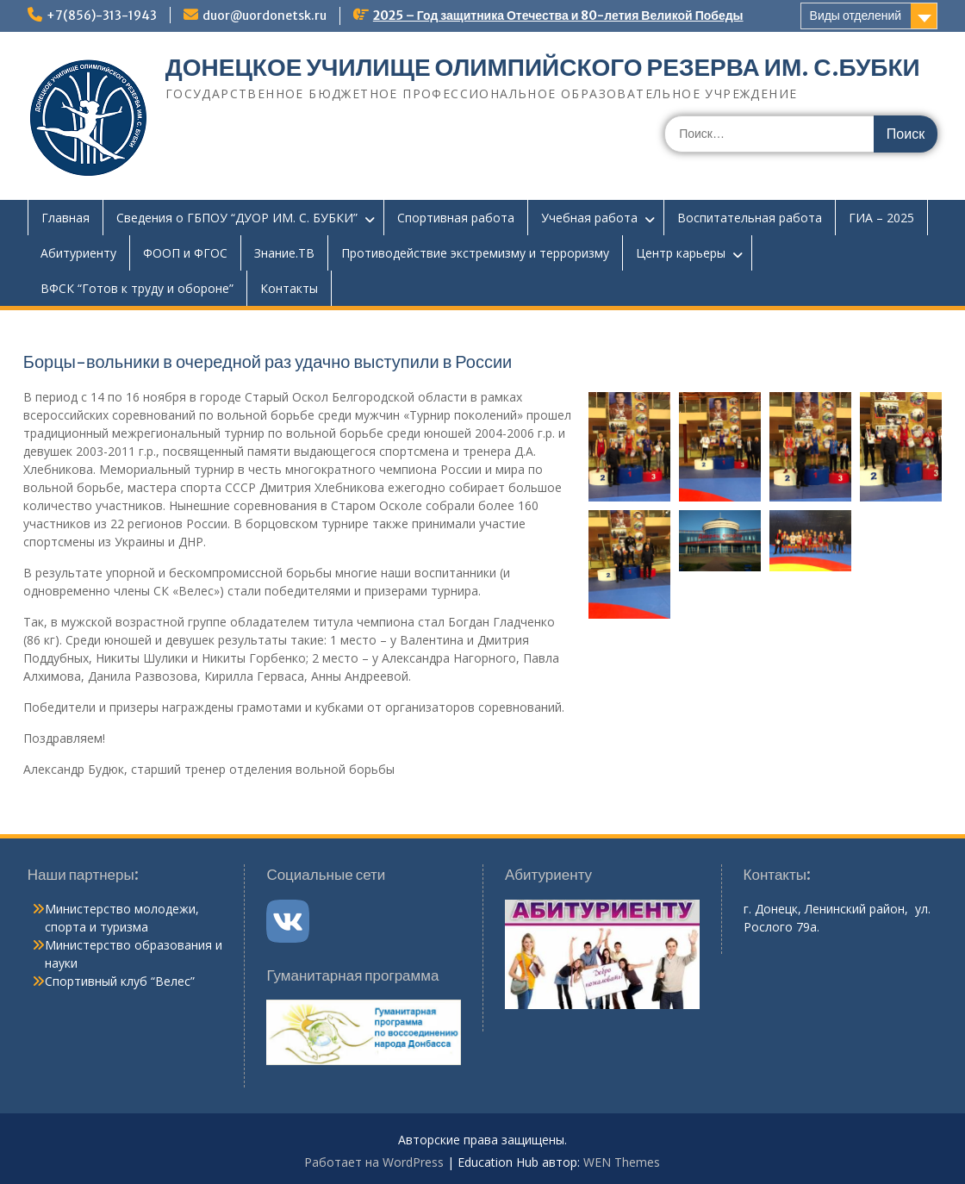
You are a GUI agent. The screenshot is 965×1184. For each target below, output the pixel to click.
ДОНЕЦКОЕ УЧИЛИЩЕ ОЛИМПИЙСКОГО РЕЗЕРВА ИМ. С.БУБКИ (542, 67)
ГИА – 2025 (881, 217)
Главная (65, 217)
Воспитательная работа (749, 217)
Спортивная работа (455, 217)
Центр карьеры (680, 253)
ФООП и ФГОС (185, 253)
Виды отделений (856, 15)
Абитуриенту (78, 253)
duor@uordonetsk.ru (264, 15)
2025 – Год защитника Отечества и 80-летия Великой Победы (558, 15)
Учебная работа (589, 217)
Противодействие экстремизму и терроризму (475, 253)
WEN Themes (621, 1162)
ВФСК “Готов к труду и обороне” (136, 288)
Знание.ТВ (284, 253)
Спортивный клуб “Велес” (120, 981)
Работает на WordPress (374, 1162)
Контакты (289, 288)
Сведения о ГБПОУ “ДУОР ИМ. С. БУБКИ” (237, 217)
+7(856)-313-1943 (102, 15)
